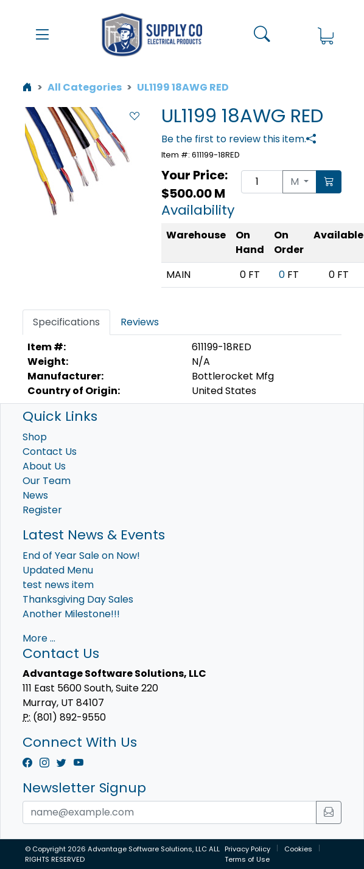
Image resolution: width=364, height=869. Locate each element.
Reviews (140, 322)
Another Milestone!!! (71, 614)
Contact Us (50, 452)
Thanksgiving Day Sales (78, 599)
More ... (39, 638)
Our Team (47, 481)
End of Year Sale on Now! (81, 556)
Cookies (298, 849)
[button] (42, 34)
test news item (58, 585)
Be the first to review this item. (233, 139)
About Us (44, 466)
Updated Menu (58, 570)
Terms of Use (247, 859)
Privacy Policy (247, 849)
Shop (35, 437)
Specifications (66, 322)
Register (42, 510)
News (35, 495)
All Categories (84, 87)
